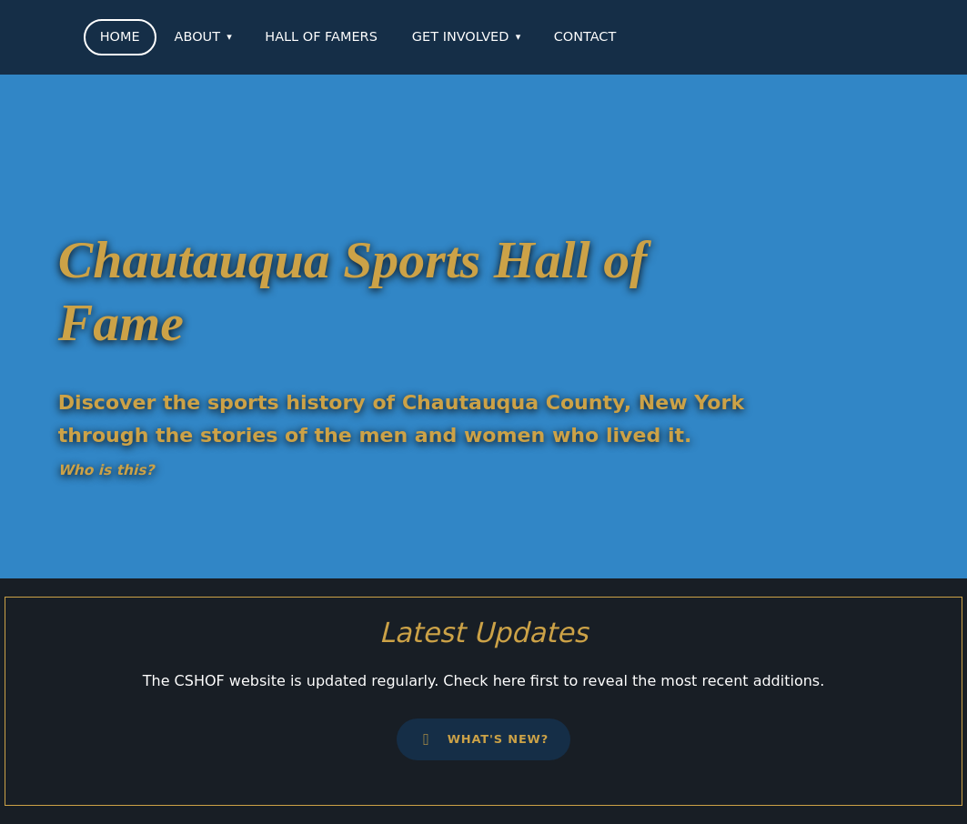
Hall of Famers (321, 36)
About (197, 36)
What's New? (483, 739)
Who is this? (106, 470)
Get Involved (460, 36)
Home (120, 36)
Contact (585, 36)
